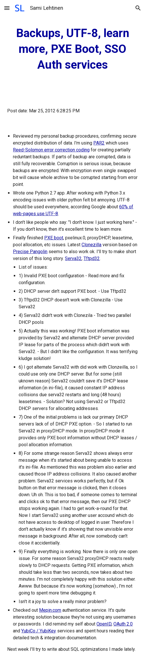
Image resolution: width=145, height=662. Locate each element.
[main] (72, 49)
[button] (7, 8)
